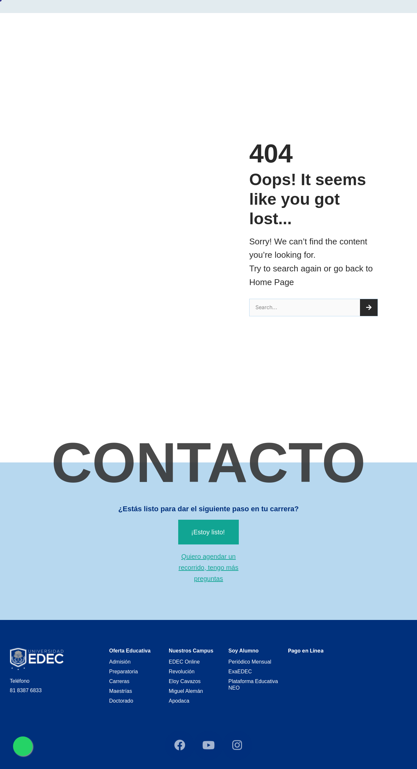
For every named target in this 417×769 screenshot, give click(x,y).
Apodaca (179, 701)
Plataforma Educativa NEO (253, 685)
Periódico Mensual (249, 662)
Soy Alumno (297, 27)
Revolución (181, 671)
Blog (332, 27)
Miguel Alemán (186, 691)
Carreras (119, 681)
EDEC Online (184, 662)
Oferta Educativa (185, 27)
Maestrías (120, 691)
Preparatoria (123, 671)
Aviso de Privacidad (372, 27)
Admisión (120, 662)
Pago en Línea (306, 650)
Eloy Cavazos (185, 681)
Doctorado (121, 701)
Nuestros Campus (244, 27)
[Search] (369, 307)
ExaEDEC (240, 671)
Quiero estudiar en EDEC (118, 27)
